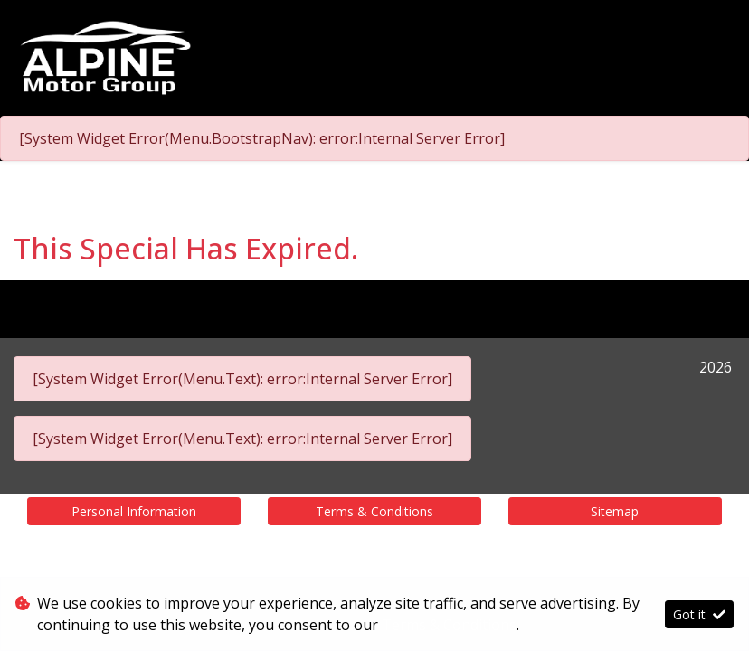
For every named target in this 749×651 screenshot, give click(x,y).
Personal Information (133, 511)
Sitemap (615, 511)
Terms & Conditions (374, 511)
